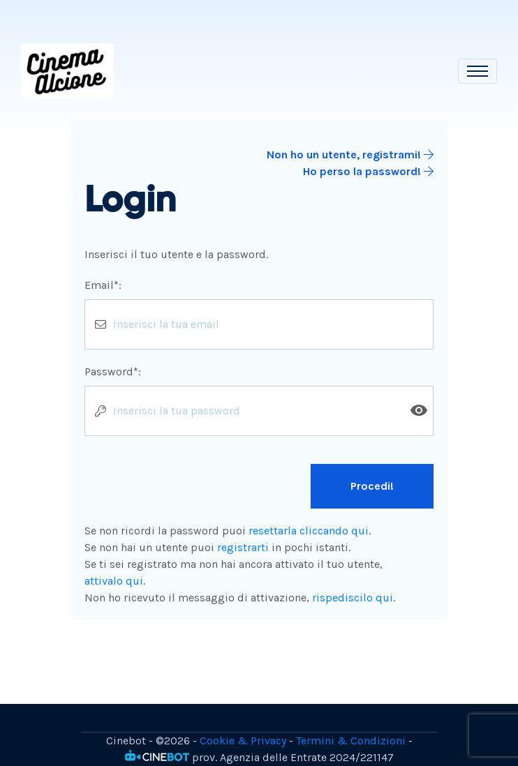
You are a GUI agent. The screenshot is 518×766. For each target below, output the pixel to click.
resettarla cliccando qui (309, 530)
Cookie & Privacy (243, 740)
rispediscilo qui (352, 597)
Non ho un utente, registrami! (350, 154)
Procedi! (372, 486)
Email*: (102, 285)
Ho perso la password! (368, 171)
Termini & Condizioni (351, 740)
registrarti (243, 547)
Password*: (112, 371)
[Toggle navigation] (477, 71)
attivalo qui (113, 580)
